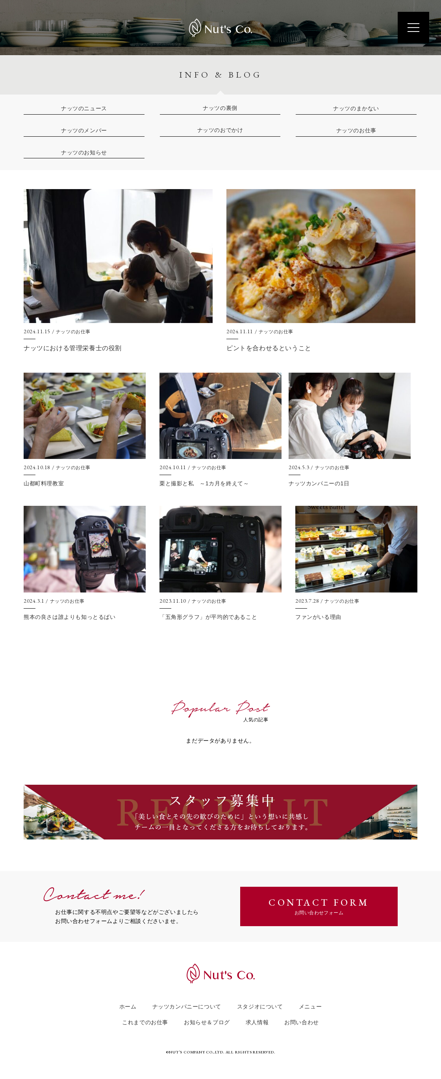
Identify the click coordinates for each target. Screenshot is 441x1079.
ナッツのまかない (356, 108)
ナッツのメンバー (84, 130)
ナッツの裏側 (220, 108)
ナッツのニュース (84, 108)
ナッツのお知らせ (84, 152)
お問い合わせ (301, 1022)
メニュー (310, 1007)
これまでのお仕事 (145, 1022)
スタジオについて (260, 1007)
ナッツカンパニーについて (186, 1007)
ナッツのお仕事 (356, 130)
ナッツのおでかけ (220, 130)
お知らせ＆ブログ (207, 1022)
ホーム (128, 1007)
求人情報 (257, 1022)
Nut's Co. (220, 28)
